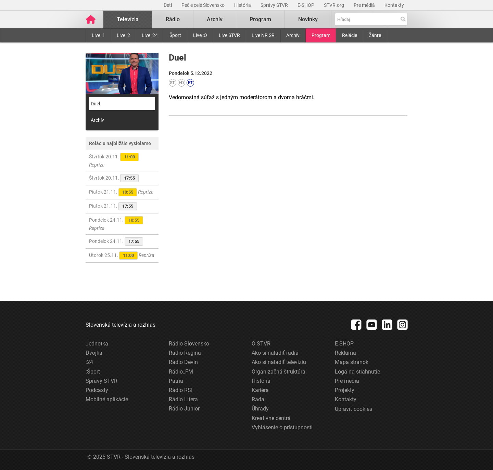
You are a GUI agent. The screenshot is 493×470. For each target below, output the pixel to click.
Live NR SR (263, 35)
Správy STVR (275, 5)
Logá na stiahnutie (357, 371)
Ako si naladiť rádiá (275, 353)
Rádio (173, 19)
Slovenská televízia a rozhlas (120, 325)
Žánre (375, 35)
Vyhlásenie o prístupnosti (282, 427)
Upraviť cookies (353, 409)
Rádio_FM (181, 371)
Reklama (345, 353)
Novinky (308, 19)
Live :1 (98, 35)
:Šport (93, 371)
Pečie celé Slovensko (203, 5)
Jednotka (97, 343)
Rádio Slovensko (189, 343)
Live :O (200, 35)
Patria (176, 381)
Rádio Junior (184, 408)
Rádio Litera (183, 399)
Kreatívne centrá (271, 418)
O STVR (261, 343)
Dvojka (94, 353)
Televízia (128, 19)
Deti (168, 5)
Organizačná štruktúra (278, 371)
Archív (293, 35)
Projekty (344, 390)
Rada (258, 399)
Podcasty (97, 390)
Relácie (349, 35)
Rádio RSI (180, 390)
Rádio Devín (183, 362)
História (243, 5)
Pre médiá (365, 5)
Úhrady (260, 408)
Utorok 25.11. (121, 255)
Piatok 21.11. (121, 192)
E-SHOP (306, 5)
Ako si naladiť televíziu (279, 362)
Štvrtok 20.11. (114, 160)
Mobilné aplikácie (107, 399)
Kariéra (260, 390)
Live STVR (229, 35)
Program (321, 35)
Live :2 (123, 35)
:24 (89, 362)
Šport (175, 35)
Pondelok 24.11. (116, 223)
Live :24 (150, 35)
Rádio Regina (185, 353)
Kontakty (394, 5)
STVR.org (334, 5)
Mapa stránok (351, 362)
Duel (95, 103)
